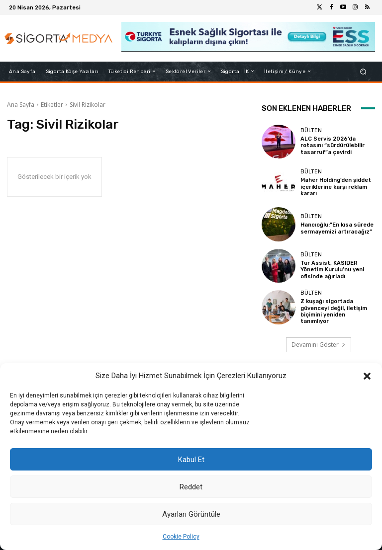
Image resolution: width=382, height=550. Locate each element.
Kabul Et (191, 459)
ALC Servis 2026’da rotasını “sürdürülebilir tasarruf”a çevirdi (332, 145)
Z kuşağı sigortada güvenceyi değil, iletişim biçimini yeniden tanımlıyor (333, 311)
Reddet (191, 486)
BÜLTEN (311, 130)
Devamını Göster (318, 344)
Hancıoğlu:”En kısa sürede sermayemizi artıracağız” (336, 228)
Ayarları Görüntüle (191, 514)
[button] (367, 376)
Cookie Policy (181, 536)
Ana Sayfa (20, 104)
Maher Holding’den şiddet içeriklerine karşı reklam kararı (335, 187)
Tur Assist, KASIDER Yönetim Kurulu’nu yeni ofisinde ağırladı (332, 269)
